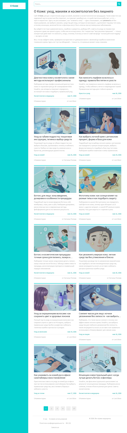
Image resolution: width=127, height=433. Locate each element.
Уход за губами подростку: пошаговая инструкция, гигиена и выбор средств (53, 138)
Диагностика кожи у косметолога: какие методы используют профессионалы (54, 79)
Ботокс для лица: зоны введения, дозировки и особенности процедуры (53, 197)
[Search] (75, 4)
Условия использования (58, 419)
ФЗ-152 (68, 423)
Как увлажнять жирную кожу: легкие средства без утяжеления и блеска (97, 256)
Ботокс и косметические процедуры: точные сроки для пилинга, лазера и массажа (52, 256)
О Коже (14, 5)
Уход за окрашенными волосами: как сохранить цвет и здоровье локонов (52, 315)
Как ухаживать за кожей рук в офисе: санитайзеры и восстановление (52, 376)
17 (74, 408)
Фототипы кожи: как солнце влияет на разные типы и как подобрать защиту (98, 197)
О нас (45, 419)
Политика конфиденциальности (52, 423)
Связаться (55, 427)
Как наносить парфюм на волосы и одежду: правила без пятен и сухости (97, 79)
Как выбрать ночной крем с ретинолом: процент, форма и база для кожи (98, 138)
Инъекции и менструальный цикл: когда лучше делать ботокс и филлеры (99, 376)
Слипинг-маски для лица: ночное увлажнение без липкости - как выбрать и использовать (99, 315)
